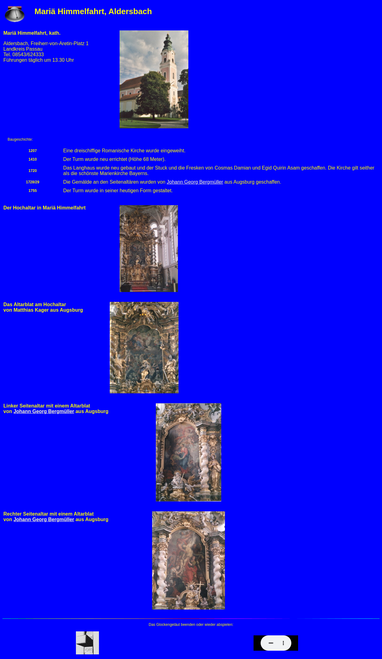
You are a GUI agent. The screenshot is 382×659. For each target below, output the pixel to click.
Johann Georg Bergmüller (195, 182)
